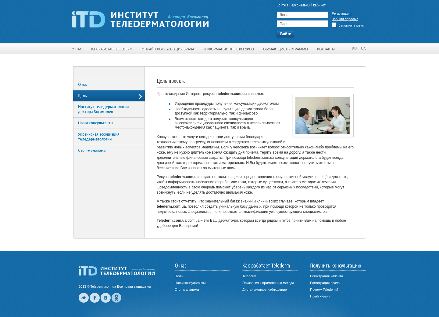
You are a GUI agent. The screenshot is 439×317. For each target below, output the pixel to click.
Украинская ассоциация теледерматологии (99, 137)
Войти (285, 34)
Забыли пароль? (345, 19)
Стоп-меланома (91, 150)
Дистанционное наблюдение (264, 289)
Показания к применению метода (268, 283)
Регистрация (341, 13)
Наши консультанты (95, 123)
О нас (77, 49)
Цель (82, 95)
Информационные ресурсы (228, 49)
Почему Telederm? (324, 289)
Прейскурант (320, 296)
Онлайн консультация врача (168, 49)
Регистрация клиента (326, 276)
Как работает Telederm (112, 49)
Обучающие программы (285, 49)
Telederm (249, 276)
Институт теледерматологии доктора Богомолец (103, 109)
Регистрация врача (325, 283)
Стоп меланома (187, 289)
